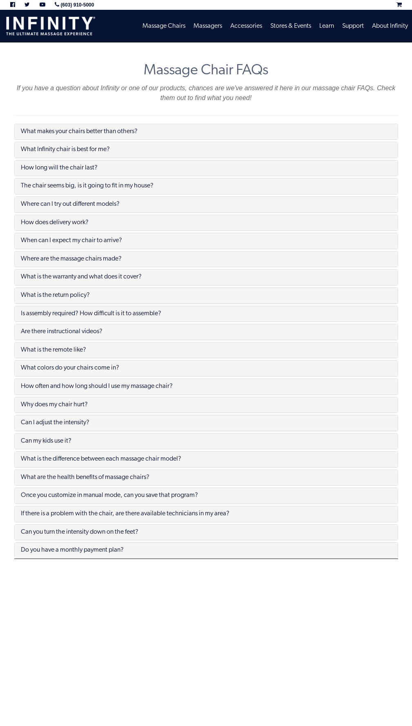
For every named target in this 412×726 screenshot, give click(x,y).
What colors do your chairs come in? (70, 368)
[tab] (206, 132)
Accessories (246, 26)
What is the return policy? (55, 295)
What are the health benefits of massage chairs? (85, 477)
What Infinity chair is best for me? (65, 149)
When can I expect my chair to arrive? (71, 240)
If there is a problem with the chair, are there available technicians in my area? (125, 513)
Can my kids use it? (46, 441)
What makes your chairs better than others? (79, 131)
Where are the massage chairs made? (71, 259)
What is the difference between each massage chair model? (101, 459)
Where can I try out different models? (70, 204)
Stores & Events (290, 26)
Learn (326, 26)
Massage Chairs (164, 26)
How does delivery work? (55, 222)
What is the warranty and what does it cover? (81, 277)
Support (353, 26)
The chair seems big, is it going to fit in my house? (87, 186)
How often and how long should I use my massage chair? (97, 386)
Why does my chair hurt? (54, 404)
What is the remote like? (53, 350)
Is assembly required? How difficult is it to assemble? (91, 313)
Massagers (208, 26)
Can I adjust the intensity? (55, 422)
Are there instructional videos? (61, 331)
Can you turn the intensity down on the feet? (79, 532)
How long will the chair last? (59, 168)
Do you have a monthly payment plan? (72, 550)
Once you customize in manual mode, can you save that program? (109, 495)
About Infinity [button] (390, 26)
